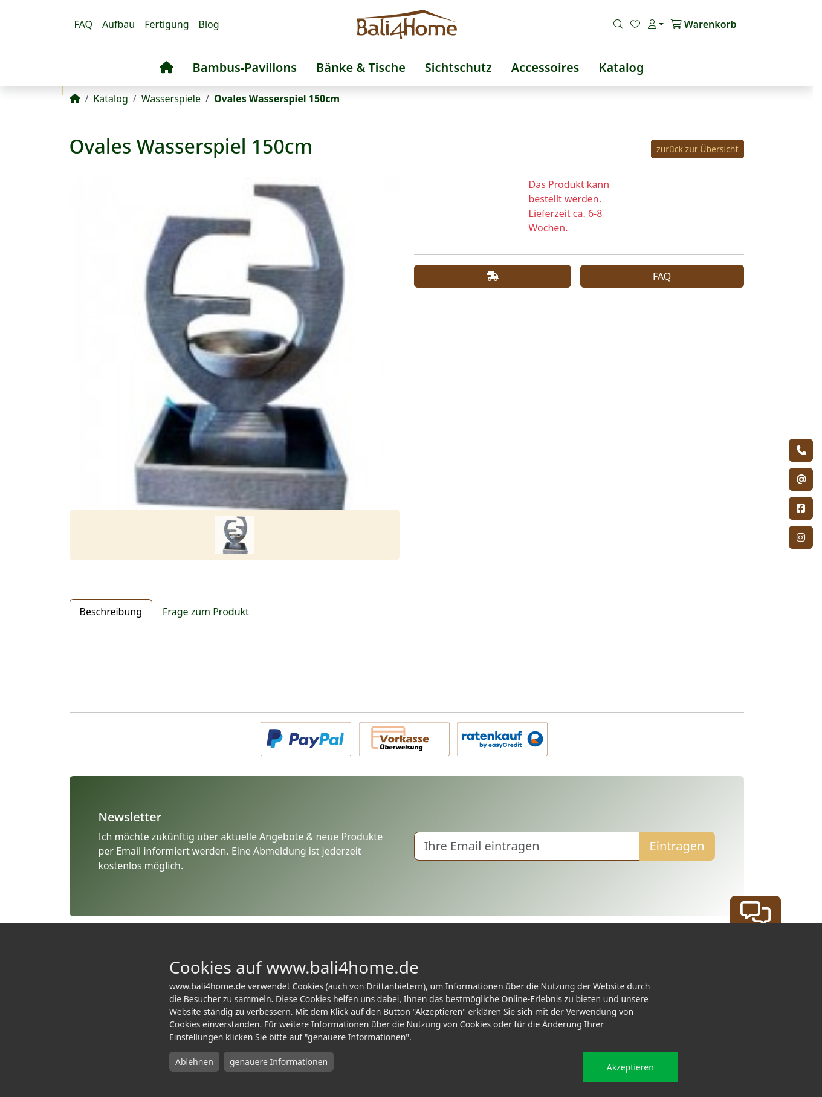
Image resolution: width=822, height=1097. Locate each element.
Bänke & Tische (361, 67)
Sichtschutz (458, 67)
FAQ (83, 24)
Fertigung (166, 24)
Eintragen (677, 846)
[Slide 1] (234, 535)
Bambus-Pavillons (245, 67)
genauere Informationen (279, 1061)
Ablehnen (194, 1061)
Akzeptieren (630, 1067)
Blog (209, 24)
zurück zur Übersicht (697, 149)
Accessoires (545, 67)
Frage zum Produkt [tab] (206, 611)
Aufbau (118, 24)
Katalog (621, 67)
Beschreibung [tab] (111, 611)
